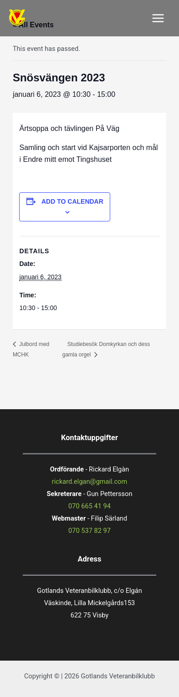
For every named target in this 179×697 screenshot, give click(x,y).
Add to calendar (72, 201)
